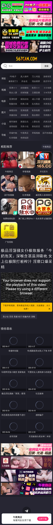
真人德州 (24, 76)
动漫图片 (47, 110)
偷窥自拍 (13, 110)
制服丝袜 (13, 103)
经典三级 (24, 103)
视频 (3, 89)
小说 (3, 123)
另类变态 (47, 103)
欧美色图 (36, 110)
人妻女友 (36, 121)
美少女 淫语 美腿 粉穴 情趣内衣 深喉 (19, 316)
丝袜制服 (24, 92)
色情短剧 (24, 137)
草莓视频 (36, 132)
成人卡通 (36, 99)
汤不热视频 (47, 132)
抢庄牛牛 (47, 81)
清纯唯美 (24, 115)
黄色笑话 (36, 126)
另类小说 (24, 126)
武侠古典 (47, 121)
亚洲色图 (24, 110)
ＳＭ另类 (47, 92)
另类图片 (47, 115)
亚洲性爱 (13, 99)
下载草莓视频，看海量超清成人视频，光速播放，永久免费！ (27, 307)
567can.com (26, 59)
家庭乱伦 (24, 121)
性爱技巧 (47, 126)
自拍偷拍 (24, 87)
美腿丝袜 (13, 115)
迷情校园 (13, 126)
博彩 (3, 78)
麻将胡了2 (13, 81)
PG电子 (13, 76)
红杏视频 (13, 137)
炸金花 (24, 81)
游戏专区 (47, 76)
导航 (3, 134)
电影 (3, 101)
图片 (3, 112)
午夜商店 (24, 132)
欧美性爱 (47, 99)
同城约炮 (13, 132)
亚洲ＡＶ (13, 87)
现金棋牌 (36, 81)
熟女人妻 (13, 92)
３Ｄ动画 (47, 87)
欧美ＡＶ (36, 87)
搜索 (46, 66)
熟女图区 (36, 115)
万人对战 (36, 76)
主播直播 (36, 92)
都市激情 (13, 121)
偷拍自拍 (24, 99)
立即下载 (43, 518)
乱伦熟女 (36, 103)
